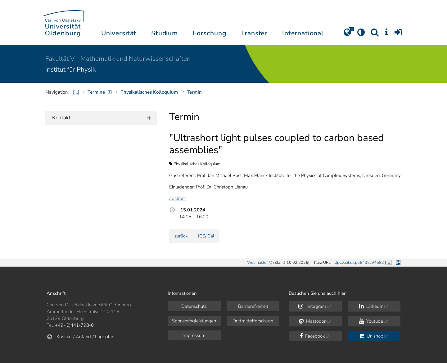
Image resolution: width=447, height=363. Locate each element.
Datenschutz (194, 306)
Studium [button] (164, 33)
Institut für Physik (70, 69)
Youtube (371, 321)
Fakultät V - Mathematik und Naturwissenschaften (118, 58)
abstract (177, 198)
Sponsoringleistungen (194, 321)
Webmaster (257, 262)
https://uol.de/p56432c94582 (358, 262)
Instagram (312, 306)
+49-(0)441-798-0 (74, 325)
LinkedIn (371, 306)
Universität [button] (118, 33)
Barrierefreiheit (253, 306)
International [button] (302, 33)
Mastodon (313, 321)
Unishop (371, 336)
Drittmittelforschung (253, 321)
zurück (181, 236)
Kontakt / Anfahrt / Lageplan (85, 337)
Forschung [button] (209, 33)
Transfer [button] (254, 33)
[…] (76, 92)
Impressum (194, 335)
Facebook (312, 336)
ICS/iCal (206, 236)
